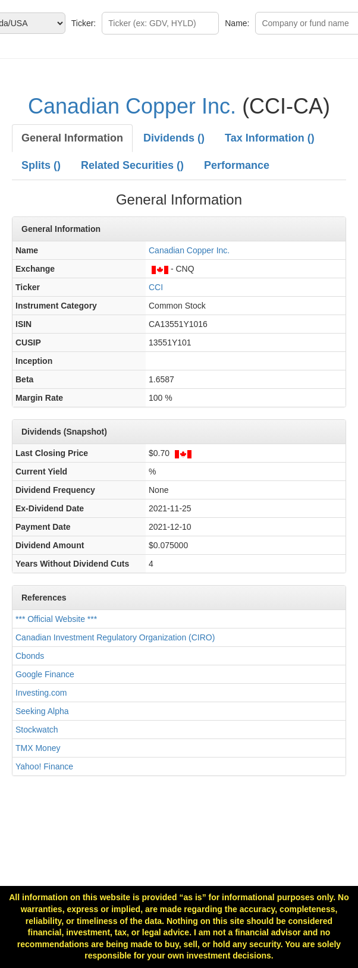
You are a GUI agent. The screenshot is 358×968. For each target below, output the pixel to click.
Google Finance (44, 674)
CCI (156, 287)
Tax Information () (270, 138)
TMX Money (37, 748)
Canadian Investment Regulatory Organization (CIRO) (115, 637)
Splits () (41, 165)
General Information (72, 138)
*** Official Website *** (56, 619)
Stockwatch (36, 729)
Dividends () (174, 138)
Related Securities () (132, 165)
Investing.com (41, 692)
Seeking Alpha (42, 711)
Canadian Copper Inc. (132, 106)
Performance (236, 165)
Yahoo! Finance (44, 766)
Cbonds (29, 656)
